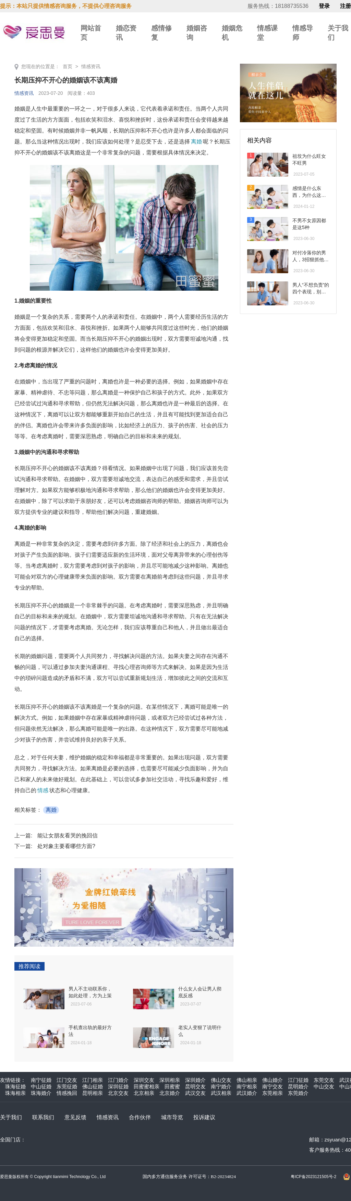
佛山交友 (221, 1080)
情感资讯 (90, 66)
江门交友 (67, 1080)
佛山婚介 (272, 1080)
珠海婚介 (41, 1093)
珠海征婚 (15, 1086)
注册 (345, 6)
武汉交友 (195, 1093)
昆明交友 (195, 1086)
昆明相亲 (92, 1093)
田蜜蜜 (172, 1086)
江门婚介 (118, 1080)
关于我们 (11, 1117)
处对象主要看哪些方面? (66, 846)
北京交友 (118, 1093)
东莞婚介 (298, 1093)
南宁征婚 (41, 1080)
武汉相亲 (221, 1093)
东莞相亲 (272, 1093)
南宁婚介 (221, 1086)
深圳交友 (144, 1080)
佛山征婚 (92, 1086)
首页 (67, 66)
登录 (324, 6)
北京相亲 (144, 1093)
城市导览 (172, 1117)
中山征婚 (41, 1086)
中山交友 (324, 1086)
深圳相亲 (169, 1080)
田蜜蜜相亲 (146, 1086)
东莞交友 (324, 1080)
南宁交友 (272, 1086)
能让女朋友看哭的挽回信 (67, 835)
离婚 (196, 141)
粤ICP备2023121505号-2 (313, 1176)
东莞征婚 (67, 1086)
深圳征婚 (118, 1086)
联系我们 (43, 1117)
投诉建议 (204, 1117)
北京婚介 (169, 1093)
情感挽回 (67, 1093)
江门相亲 (92, 1080)
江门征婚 (298, 1080)
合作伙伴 (140, 1117)
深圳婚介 (195, 1080)
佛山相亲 (247, 1080)
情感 (42, 790)
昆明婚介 (298, 1086)
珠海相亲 (15, 1093)
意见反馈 (75, 1117)
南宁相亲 (247, 1086)
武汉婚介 (247, 1093)
